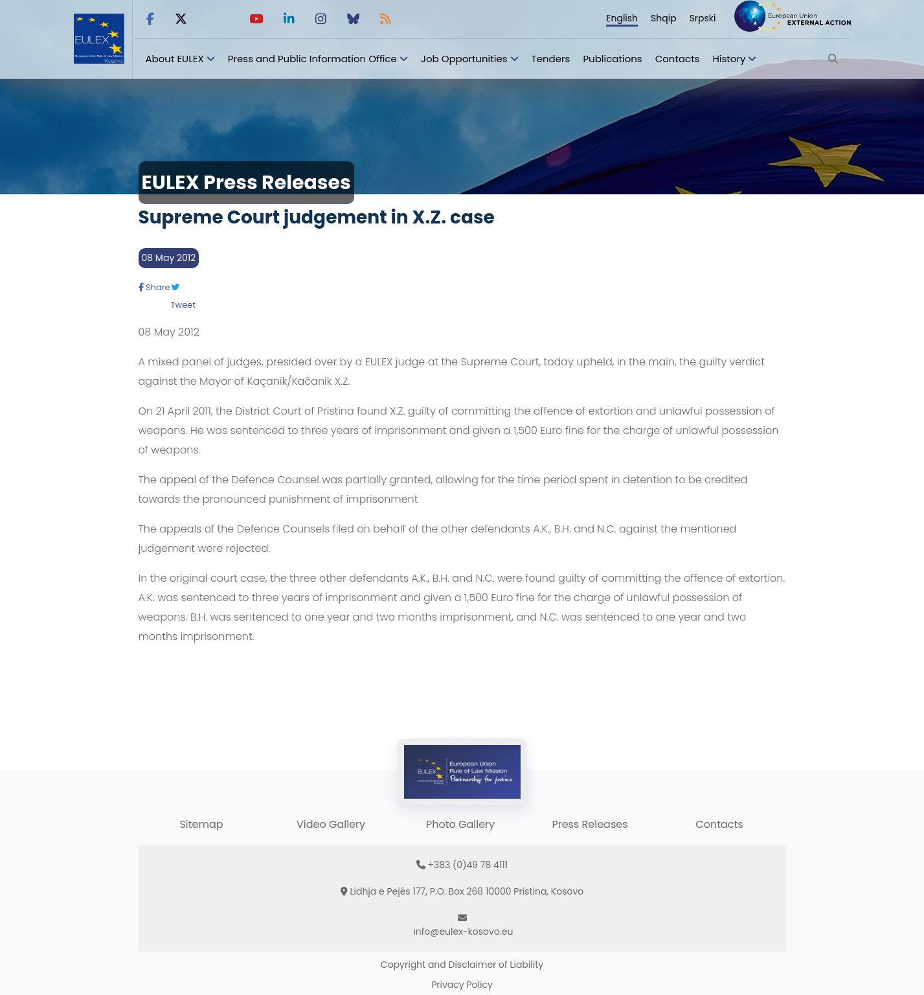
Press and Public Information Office (312, 58)
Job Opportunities (464, 58)
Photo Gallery (460, 824)
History (728, 58)
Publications (612, 58)
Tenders (551, 58)
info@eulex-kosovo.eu (463, 931)
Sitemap (201, 824)
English (622, 18)
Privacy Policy (462, 984)
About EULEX (175, 58)
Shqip (664, 18)
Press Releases (589, 824)
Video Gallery (331, 824)
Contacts (677, 58)
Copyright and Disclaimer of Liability (462, 964)
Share (154, 287)
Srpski (703, 18)
